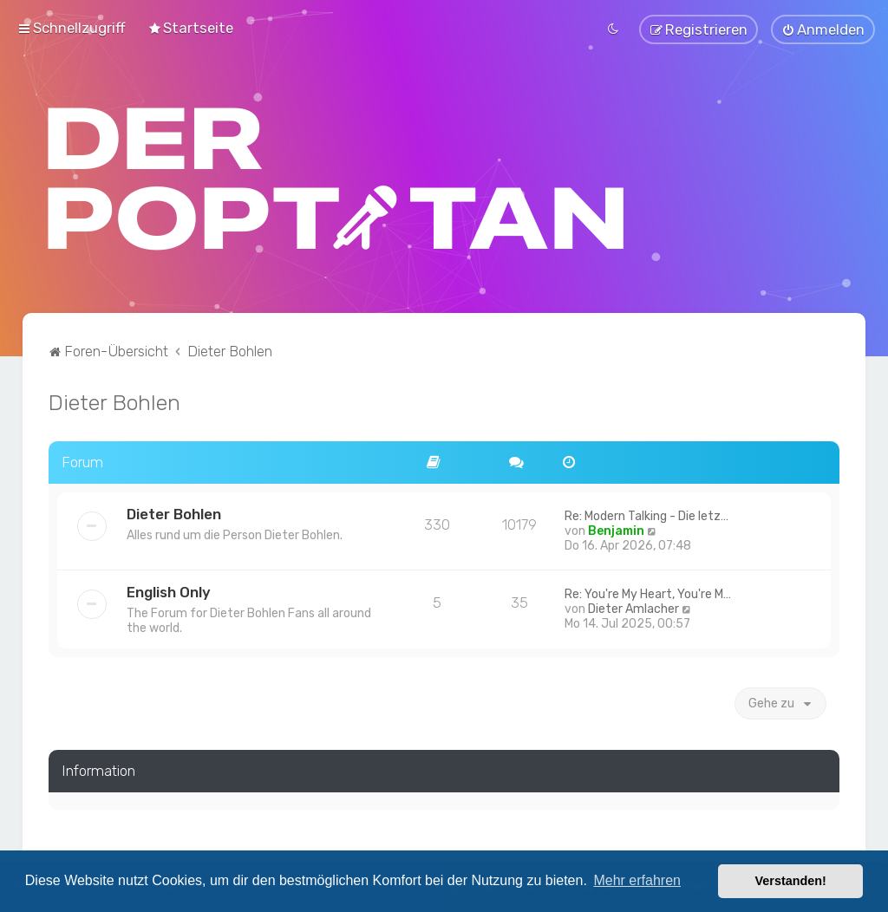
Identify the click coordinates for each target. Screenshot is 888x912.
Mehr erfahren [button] (637, 880)
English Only (169, 590)
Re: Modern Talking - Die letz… (646, 514)
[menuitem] (190, 28)
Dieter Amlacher (633, 607)
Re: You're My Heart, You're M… (648, 592)
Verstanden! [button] (790, 881)
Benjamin (616, 529)
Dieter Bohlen (114, 401)
